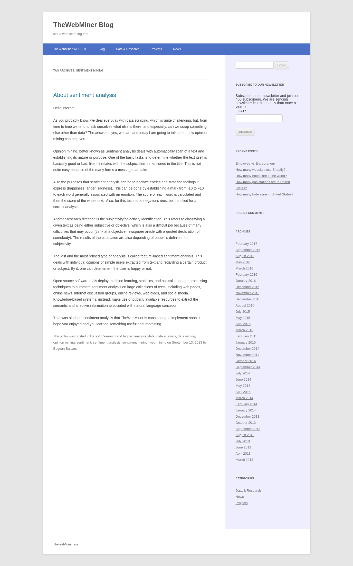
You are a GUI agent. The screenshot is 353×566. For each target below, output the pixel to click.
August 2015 (245, 305)
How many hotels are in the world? (261, 176)
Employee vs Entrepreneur (255, 163)
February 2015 (246, 336)
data (151, 336)
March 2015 (244, 330)
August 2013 (245, 435)
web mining (157, 342)
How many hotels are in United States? (264, 194)
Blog (102, 49)
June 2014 (243, 379)
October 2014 (246, 361)
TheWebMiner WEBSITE (70, 49)
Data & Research (127, 49)
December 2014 (248, 349)
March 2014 (244, 398)
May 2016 (243, 262)
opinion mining (64, 342)
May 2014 (243, 386)
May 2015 (243, 318)
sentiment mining (134, 342)
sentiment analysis (106, 342)
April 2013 (243, 453)
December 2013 (248, 416)
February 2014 (246, 404)
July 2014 (243, 373)
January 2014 (246, 410)
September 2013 (248, 429)
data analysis (166, 336)
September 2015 (248, 299)
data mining (186, 336)
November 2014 (248, 355)
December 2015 (248, 287)
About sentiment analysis (84, 95)
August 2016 (245, 256)
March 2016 (244, 268)
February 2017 (246, 244)
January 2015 (246, 342)
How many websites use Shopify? (260, 170)
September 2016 (248, 250)
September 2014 (248, 367)
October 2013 (246, 423)
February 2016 (246, 274)
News (177, 49)
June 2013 (243, 447)
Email (241, 111)
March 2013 (244, 460)
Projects (156, 49)
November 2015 (248, 293)
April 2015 (243, 324)
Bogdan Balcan (64, 349)
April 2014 (243, 392)
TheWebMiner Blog (83, 25)
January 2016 (246, 281)
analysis (140, 336)
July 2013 (243, 441)
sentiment (84, 342)
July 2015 (243, 311)
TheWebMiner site (65, 544)
